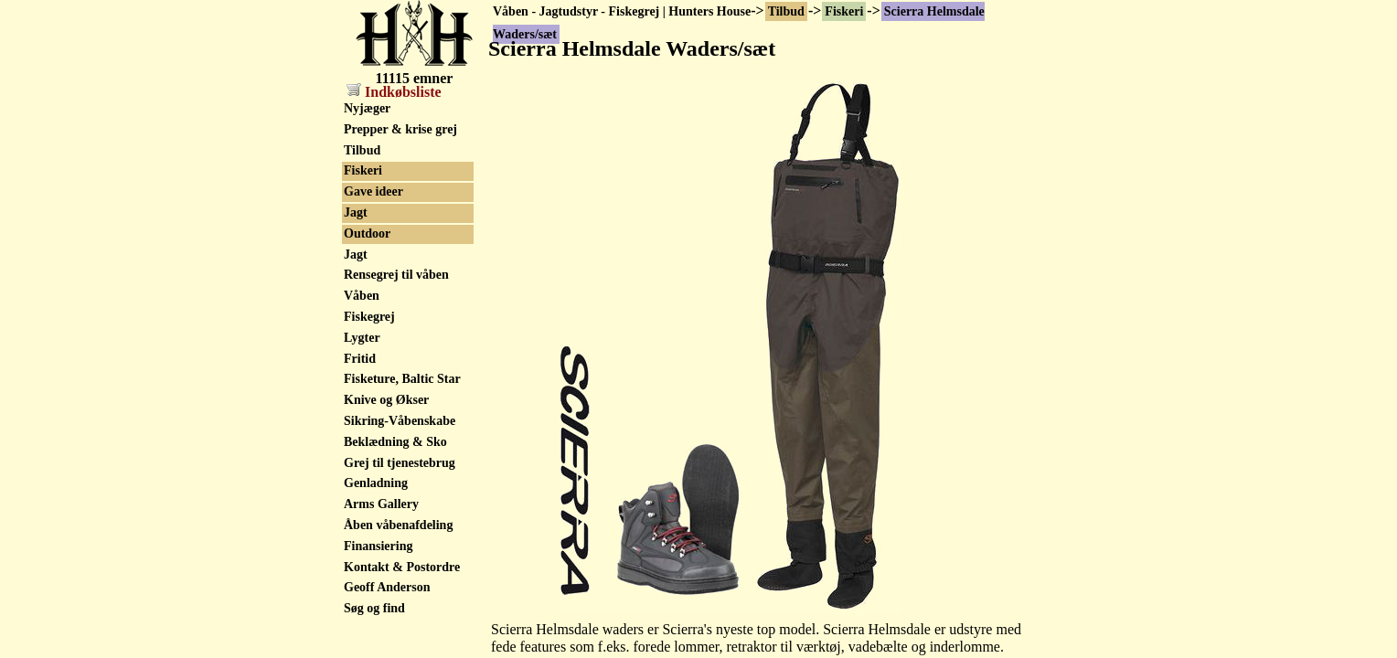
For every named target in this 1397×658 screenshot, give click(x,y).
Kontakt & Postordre (402, 567)
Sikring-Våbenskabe (399, 421)
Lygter (362, 338)
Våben (361, 295)
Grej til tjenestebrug (399, 463)
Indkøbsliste (394, 92)
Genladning (376, 483)
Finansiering (378, 546)
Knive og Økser (386, 400)
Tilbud (786, 11)
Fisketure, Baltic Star (402, 379)
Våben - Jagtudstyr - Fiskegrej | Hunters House (622, 11)
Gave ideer (373, 191)
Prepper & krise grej (400, 129)
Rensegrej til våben (396, 274)
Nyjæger (367, 108)
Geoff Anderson (387, 587)
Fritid (360, 359)
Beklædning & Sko (395, 442)
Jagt (356, 212)
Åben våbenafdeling (398, 525)
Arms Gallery (381, 504)
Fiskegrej (369, 317)
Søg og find (374, 608)
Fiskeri (844, 11)
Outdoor (367, 233)
